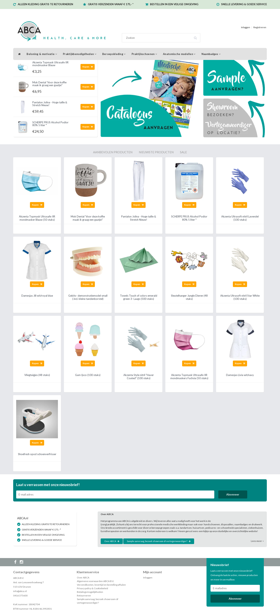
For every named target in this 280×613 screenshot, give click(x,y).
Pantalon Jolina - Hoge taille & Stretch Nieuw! (49, 104)
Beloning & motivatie (42, 54)
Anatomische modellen (179, 54)
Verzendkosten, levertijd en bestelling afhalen (101, 584)
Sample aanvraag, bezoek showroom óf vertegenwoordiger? (159, 541)
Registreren (259, 27)
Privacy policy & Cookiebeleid (92, 588)
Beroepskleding (114, 54)
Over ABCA (111, 541)
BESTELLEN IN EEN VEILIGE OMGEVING (174, 4)
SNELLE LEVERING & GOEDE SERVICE (244, 4)
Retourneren (84, 595)
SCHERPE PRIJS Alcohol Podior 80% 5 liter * (50, 124)
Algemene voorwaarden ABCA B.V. (95, 581)
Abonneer (232, 494)
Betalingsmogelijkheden (90, 591)
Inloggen (245, 27)
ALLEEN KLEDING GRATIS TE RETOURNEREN (45, 4)
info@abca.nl (20, 591)
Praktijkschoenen (144, 54)
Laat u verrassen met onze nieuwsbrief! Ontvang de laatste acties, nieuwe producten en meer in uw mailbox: (234, 575)
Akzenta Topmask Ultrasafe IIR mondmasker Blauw (50, 64)
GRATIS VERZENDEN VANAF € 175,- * (110, 4)
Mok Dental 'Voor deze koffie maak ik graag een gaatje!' (49, 84)
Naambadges (211, 54)
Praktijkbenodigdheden (79, 54)
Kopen (87, 66)
